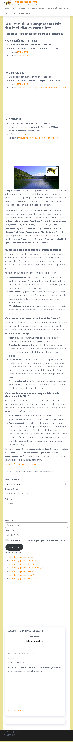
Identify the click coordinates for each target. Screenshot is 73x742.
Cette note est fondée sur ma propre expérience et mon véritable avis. (38, 541)
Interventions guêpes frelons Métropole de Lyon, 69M (26, 568)
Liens (5, 14)
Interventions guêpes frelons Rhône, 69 (21, 564)
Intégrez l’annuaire (25, 14)
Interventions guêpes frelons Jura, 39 (21, 557)
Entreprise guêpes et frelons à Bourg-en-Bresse (20, 464)
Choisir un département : (35, 637)
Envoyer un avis (14, 547)
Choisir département (17, 8)
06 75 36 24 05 (22, 134)
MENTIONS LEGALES (14, 711)
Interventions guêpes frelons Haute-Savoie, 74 (24, 579)
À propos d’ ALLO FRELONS (35, 8)
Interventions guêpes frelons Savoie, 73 (22, 575)
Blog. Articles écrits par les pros (56, 8)
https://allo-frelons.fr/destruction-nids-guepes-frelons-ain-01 (38, 138)
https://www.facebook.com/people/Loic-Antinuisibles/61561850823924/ (42, 88)
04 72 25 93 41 (22, 52)
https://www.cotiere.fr (25, 56)
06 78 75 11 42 (22, 84)
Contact (13, 14)
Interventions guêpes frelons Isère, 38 (21, 572)
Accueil (6, 8)
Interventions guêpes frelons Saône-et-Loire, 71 (24, 561)
